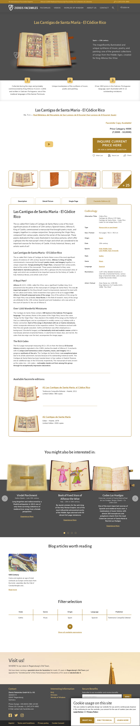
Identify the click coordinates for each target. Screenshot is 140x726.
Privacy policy (43, 723)
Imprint (11, 723)
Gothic (101, 256)
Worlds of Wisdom (73, 8)
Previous (5, 498)
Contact (104, 8)
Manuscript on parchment (108, 227)
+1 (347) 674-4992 (121, 2)
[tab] (26, 393)
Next (135, 498)
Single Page (73, 201)
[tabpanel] (70, 490)
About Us (91, 8)
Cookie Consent (58, 723)
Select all (87, 720)
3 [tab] (72, 533)
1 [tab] (65, 533)
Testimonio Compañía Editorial (119, 618)
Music (101, 261)
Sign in (124, 7)
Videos (57, 8)
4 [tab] (76, 533)
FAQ (52, 692)
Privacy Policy (92, 712)
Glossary (54, 695)
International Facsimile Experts (21, 2)
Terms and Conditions (26, 723)
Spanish (102, 267)
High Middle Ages (105, 249)
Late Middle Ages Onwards (109, 251)
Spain (101, 238)
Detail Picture (48, 201)
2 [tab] (68, 533)
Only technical (104, 720)
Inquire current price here (112, 145)
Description (22, 201)
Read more (13, 590)
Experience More (27, 516)
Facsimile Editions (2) (102, 201)
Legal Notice (78, 712)
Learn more (122, 720)
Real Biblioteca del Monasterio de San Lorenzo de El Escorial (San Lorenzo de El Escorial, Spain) (74, 115)
